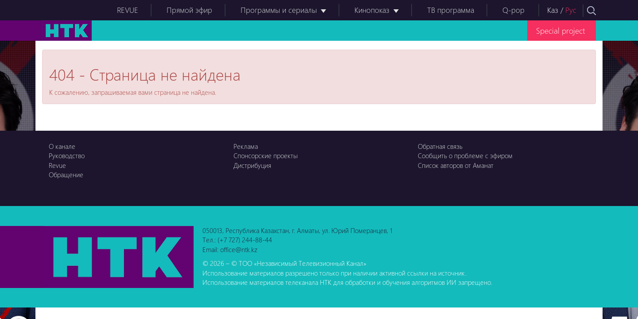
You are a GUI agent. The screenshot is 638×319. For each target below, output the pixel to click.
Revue (57, 165)
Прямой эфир (189, 10)
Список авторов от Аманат (456, 165)
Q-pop (513, 10)
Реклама (245, 146)
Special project (560, 30)
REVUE (127, 10)
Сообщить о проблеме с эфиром (465, 155)
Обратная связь (440, 146)
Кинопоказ (371, 10)
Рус (570, 10)
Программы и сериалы (279, 10)
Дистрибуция (252, 165)
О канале (62, 146)
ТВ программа (450, 10)
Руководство (67, 155)
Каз (552, 10)
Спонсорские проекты (265, 155)
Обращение (66, 174)
